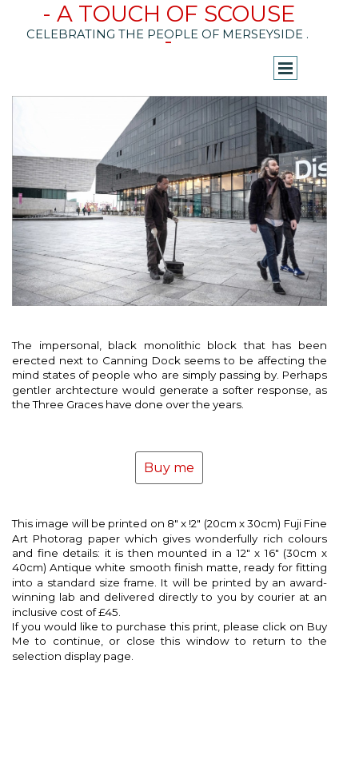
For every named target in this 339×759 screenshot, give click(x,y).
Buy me (169, 467)
